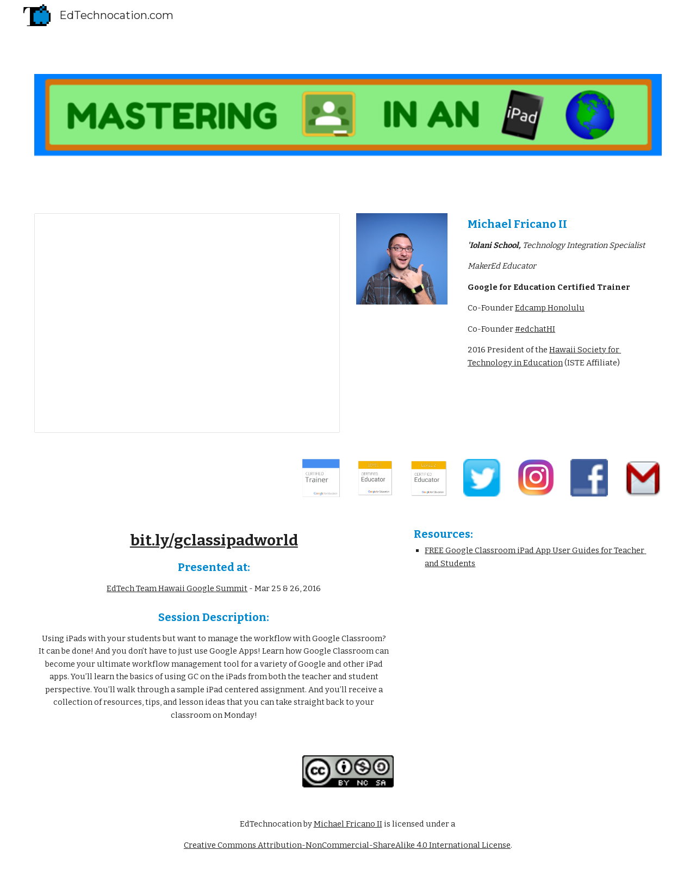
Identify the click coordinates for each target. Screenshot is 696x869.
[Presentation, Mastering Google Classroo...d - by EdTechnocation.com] (187, 323)
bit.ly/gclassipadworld (214, 540)
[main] (562, 293)
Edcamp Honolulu (550, 308)
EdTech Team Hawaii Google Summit (177, 588)
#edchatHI (535, 329)
